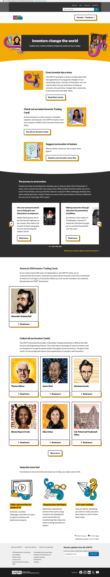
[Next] (99, 223)
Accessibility (16, 555)
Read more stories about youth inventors (81, 251)
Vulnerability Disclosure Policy (43, 552)
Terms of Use (16, 559)
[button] (80, 536)
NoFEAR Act (37, 559)
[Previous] (12, 223)
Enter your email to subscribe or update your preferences (81, 551)
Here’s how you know (41, 1)
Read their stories (55, 97)
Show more (55, 453)
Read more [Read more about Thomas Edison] (24, 394)
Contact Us (87, 5)
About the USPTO (16, 547)
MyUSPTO (95, 5)
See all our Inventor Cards (37, 132)
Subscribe (93, 554)
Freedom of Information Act (42, 555)
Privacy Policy (16, 557)
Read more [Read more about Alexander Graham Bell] (24, 324)
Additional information (82, 539)
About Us (74, 5)
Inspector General (39, 557)
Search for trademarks (46, 547)
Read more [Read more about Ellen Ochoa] (55, 442)
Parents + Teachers (86, 17)
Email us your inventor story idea (62, 158)
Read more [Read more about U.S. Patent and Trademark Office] (86, 442)
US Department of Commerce (21, 552)
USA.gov (36, 562)
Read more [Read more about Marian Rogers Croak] (24, 442)
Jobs (80, 5)
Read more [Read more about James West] (55, 394)
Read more (23, 238)
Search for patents (30, 547)
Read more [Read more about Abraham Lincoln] (86, 394)
